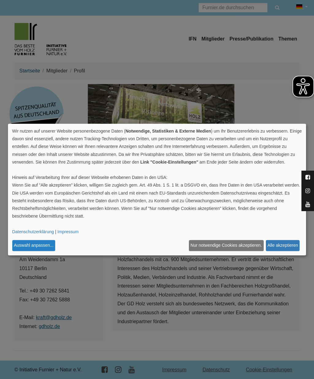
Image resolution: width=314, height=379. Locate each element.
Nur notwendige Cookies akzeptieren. (226, 245)
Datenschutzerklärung (33, 231)
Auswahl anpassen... (33, 245)
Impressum (67, 231)
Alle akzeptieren (282, 245)
